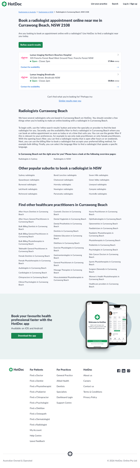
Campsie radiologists (97, 189)
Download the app (27, 336)
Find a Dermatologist (40, 419)
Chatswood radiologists (63, 180)
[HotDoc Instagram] (128, 371)
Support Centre (64, 403)
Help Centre (35, 436)
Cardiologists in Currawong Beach (33, 273)
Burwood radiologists (27, 185)
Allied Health (63, 381)
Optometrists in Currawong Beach (103, 224)
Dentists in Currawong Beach (66, 231)
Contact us (88, 386)
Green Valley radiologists (99, 180)
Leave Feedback (37, 441)
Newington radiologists (63, 189)
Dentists (61, 386)
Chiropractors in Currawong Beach (33, 277)
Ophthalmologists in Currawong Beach (105, 219)
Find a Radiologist (38, 425)
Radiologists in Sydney (28, 159)
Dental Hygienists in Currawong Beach (70, 219)
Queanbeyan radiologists (29, 180)
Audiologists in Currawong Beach (32, 268)
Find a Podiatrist (38, 392)
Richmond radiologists (28, 194)
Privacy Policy (90, 397)
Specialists (62, 392)
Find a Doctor (36, 375)
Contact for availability (70, 67)
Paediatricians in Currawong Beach (103, 228)
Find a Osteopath (38, 414)
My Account (36, 430)
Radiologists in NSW (46, 12)
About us (87, 375)
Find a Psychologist (39, 403)
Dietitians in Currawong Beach (67, 243)
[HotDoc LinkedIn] (123, 371)
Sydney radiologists (27, 175)
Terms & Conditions (92, 392)
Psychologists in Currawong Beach (103, 250)
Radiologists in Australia (27, 12)
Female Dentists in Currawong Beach (34, 256)
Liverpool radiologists (98, 185)
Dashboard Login (65, 397)
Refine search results (30, 45)
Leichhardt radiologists (28, 189)
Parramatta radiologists (63, 194)
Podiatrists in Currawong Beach (102, 245)
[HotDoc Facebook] (118, 371)
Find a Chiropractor (39, 397)
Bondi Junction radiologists (65, 175)
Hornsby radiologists (62, 185)
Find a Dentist (36, 381)
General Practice (65, 375)
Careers (87, 381)
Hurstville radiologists (98, 194)
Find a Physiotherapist (40, 386)
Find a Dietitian (37, 408)
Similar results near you (70, 101)
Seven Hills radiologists (98, 175)
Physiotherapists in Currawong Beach (104, 240)
